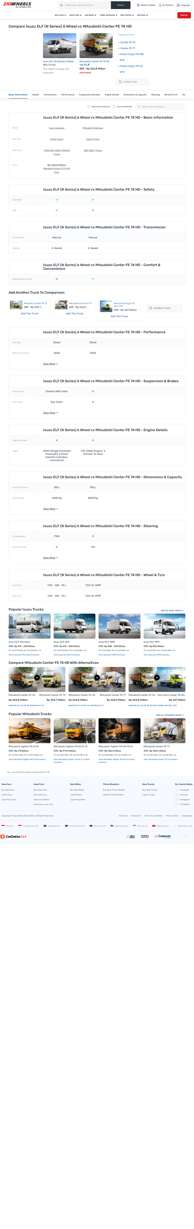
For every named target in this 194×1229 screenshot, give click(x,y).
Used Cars (74, 15)
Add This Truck (29, 313)
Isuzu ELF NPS (151, 641)
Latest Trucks (148, 795)
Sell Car (184, 15)
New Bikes (89, 15)
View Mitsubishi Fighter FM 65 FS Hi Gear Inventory (117, 760)
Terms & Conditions (153, 816)
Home (9, 772)
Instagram (182, 799)
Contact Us (136, 816)
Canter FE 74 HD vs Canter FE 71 (86, 706)
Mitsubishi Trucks (174, 715)
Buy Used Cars (40, 790)
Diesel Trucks (56, 139)
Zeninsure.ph (97, 826)
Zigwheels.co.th (182, 826)
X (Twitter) (182, 804)
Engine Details (112, 94)
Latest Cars (7, 795)
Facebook (182, 790)
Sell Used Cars (40, 795)
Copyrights (187, 816)
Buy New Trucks (150, 790)
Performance (67, 94)
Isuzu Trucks (176, 611)
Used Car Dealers (41, 799)
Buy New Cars (8, 790)
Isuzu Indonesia (56, 128)
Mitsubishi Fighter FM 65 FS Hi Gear (116, 746)
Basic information (18, 94)
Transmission (50, 94)
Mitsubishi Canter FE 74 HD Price (56, 170)
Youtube (181, 795)
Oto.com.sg (140, 826)
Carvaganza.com (28, 826)
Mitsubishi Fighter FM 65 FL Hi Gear (71, 746)
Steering (155, 94)
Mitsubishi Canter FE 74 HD (94, 61)
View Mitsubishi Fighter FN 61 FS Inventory (27, 759)
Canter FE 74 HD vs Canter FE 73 (26, 706)
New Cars (59, 15)
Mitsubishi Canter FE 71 (80, 303)
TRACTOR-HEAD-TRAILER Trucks (57, 152)
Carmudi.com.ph (75, 826)
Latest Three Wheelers (113, 795)
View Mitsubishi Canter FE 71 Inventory (161, 759)
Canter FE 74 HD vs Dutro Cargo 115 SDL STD (153, 706)
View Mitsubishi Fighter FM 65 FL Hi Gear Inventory (72, 760)
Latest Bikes (76, 795)
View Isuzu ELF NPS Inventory (157, 655)
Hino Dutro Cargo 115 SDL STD (171, 695)
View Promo (85, 73)
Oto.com (8, 826)
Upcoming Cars (9, 799)
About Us (123, 816)
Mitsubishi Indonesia (93, 128)
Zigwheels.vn (160, 826)
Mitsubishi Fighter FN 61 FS (24, 746)
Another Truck (128, 81)
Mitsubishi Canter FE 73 (35, 303)
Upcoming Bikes (78, 799)
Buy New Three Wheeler (114, 790)
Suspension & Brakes (89, 94)
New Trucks (126, 15)
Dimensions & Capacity (135, 94)
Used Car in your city (43, 804)
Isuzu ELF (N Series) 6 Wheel (58, 61)
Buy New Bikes (77, 790)
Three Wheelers (107, 15)
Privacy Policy (172, 816)
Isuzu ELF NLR (61, 641)
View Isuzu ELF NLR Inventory (67, 655)
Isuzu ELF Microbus (19, 641)
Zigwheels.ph (51, 826)
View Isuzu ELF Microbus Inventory (24, 655)
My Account (166, 5)
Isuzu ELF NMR (107, 641)
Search (120, 5)
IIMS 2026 (141, 15)
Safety (35, 94)
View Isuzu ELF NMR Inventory (112, 655)
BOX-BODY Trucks (93, 150)
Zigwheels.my (119, 826)
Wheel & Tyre (170, 94)
